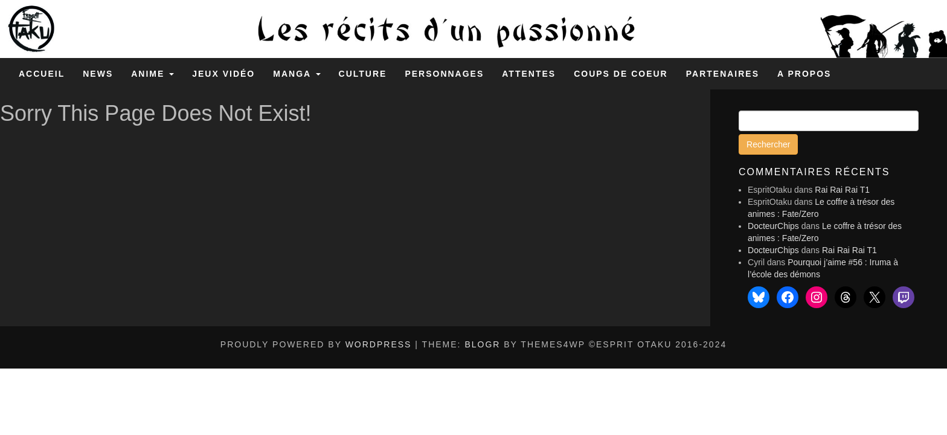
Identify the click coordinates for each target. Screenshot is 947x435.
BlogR (482, 344)
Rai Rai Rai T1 (842, 190)
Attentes (529, 74)
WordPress (378, 344)
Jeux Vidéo (223, 74)
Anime (152, 74)
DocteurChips (773, 226)
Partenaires (722, 74)
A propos (804, 74)
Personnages (444, 74)
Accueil (42, 74)
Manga (296, 74)
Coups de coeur (621, 74)
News (98, 74)
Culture (363, 74)
